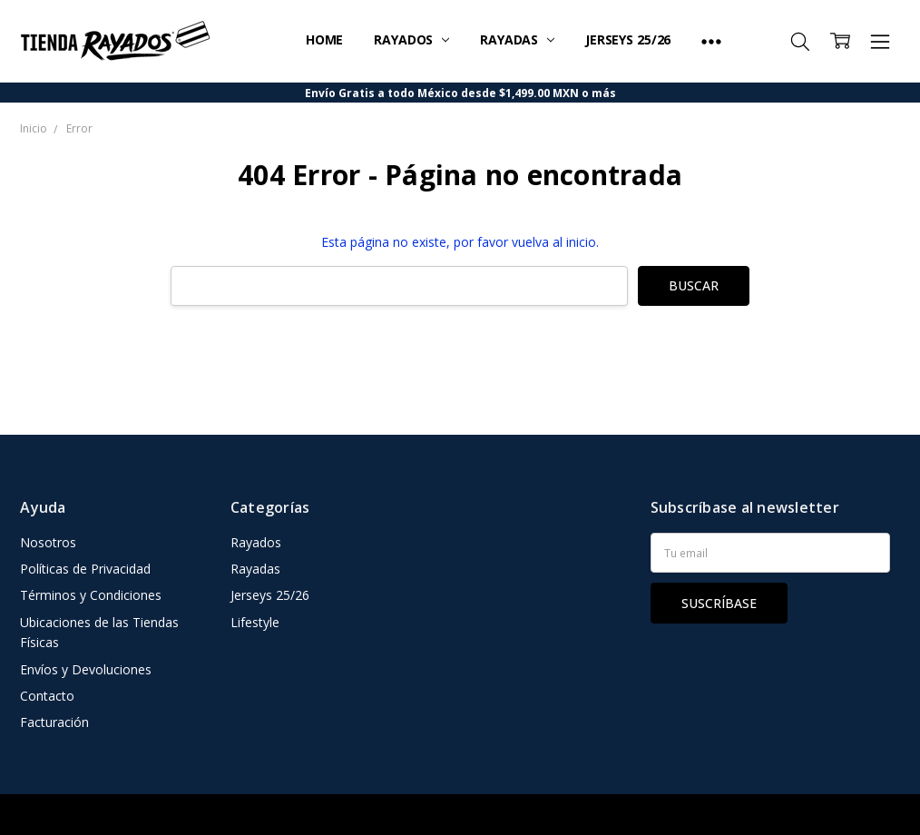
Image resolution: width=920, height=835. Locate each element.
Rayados (411, 39)
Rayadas (517, 39)
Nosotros (48, 542)
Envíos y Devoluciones (86, 669)
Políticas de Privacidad (85, 568)
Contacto (47, 695)
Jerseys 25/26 (627, 39)
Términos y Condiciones (90, 595)
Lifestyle (254, 622)
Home (324, 39)
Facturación (54, 722)
